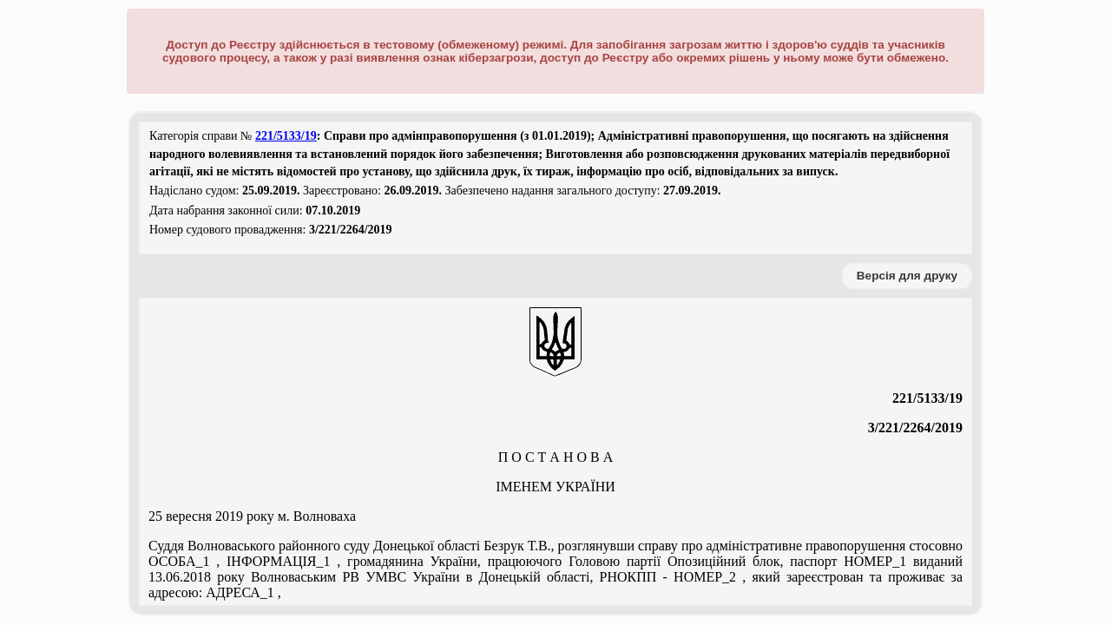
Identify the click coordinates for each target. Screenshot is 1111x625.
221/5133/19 (286, 135)
